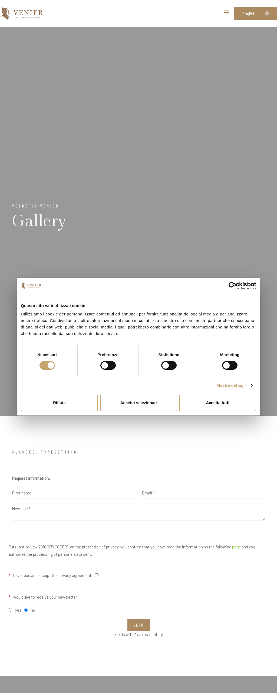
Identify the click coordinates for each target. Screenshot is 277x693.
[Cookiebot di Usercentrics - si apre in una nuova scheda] (232, 286)
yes (18, 610)
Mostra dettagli (231, 385)
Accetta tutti (217, 402)
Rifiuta (59, 402)
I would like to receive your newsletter (43, 597)
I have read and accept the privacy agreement (50, 575)
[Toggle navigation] (226, 13)
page (236, 546)
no (33, 610)
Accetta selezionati (138, 402)
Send (138, 624)
